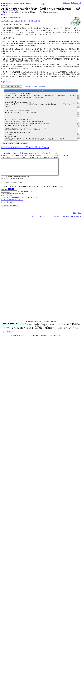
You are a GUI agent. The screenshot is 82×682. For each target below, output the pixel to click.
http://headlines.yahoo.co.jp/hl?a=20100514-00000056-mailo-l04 (20, 21)
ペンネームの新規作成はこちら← (12, 203)
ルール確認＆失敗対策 (17, 197)
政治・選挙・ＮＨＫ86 (16, 3)
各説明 (56, 157)
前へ (79, 5)
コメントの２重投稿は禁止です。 (14, 201)
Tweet (3, 14)
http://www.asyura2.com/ (41, 325)
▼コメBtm (74, 3)
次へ (74, 216)
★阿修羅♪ (4, 3)
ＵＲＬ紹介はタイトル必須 (35, 201)
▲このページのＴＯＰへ (37, 219)
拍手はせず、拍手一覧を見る (35, 86)
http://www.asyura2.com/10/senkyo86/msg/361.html (10, 10)
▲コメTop (66, 3)
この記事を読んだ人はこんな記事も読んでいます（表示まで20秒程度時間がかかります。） (31, 153)
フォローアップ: (6, 205)
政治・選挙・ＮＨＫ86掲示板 (71, 219)
